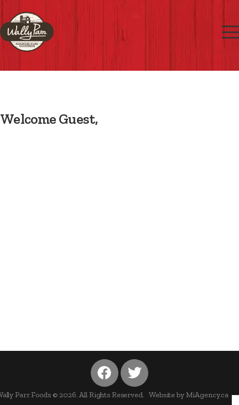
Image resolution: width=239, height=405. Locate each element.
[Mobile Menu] (230, 32)
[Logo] (27, 32)
